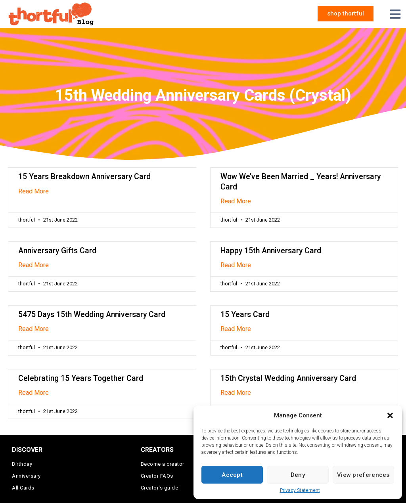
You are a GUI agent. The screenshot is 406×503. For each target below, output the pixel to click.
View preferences (363, 474)
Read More (33, 191)
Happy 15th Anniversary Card (270, 250)
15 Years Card (245, 314)
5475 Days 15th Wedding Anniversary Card (91, 314)
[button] (390, 415)
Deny (298, 474)
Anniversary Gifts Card (57, 250)
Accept (232, 474)
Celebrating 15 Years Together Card (80, 378)
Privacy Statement (300, 490)
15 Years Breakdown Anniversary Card (84, 176)
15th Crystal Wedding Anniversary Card (288, 378)
